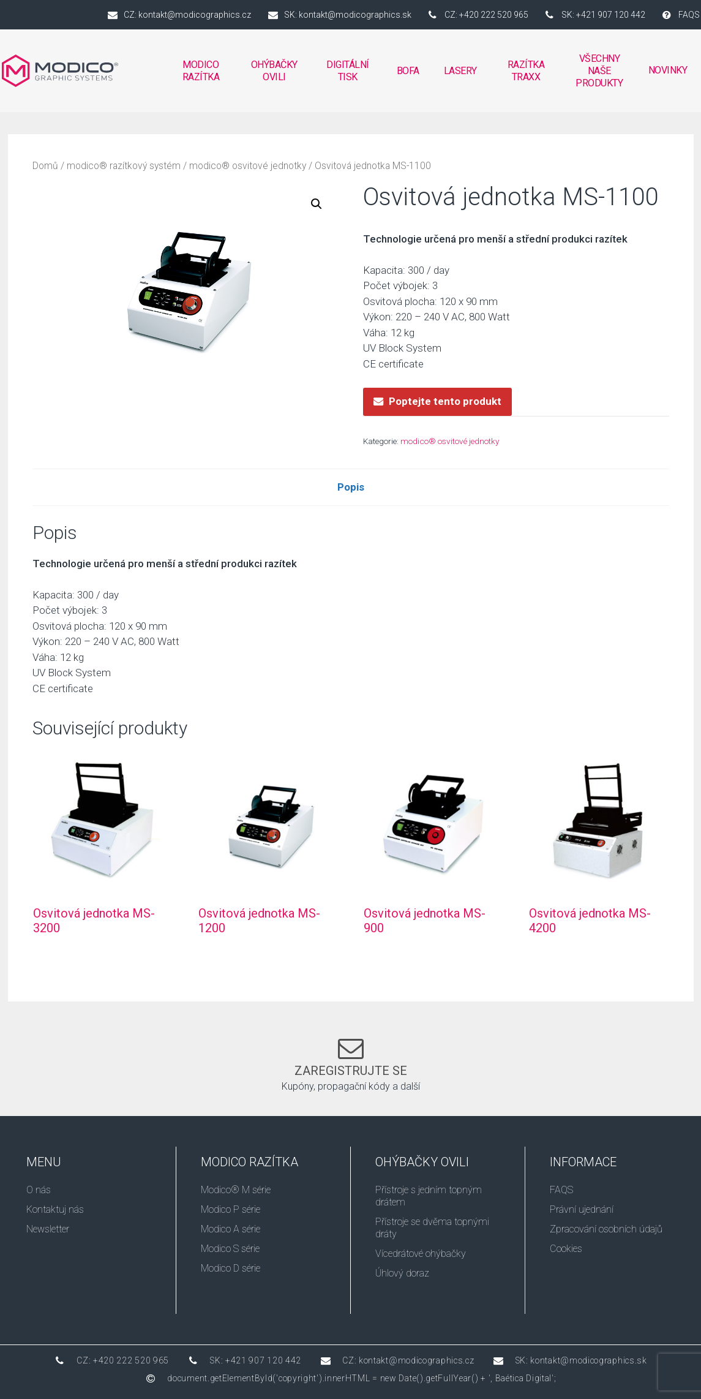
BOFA (408, 74)
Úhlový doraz (402, 1273)
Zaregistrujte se (350, 1070)
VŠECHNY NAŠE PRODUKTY (599, 71)
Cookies (566, 1248)
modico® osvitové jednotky (247, 166)
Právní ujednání (581, 1209)
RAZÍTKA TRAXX (527, 71)
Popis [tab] (350, 487)
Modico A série (230, 1229)
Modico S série (230, 1248)
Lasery (460, 71)
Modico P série (230, 1209)
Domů (45, 166)
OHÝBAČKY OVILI (275, 74)
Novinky (668, 70)
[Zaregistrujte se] (351, 1048)
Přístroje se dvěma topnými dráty (432, 1228)
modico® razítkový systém (124, 166)
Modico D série (230, 1268)
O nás (38, 1190)
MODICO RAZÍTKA (200, 74)
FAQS (561, 1190)
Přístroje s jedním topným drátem (428, 1196)
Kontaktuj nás (55, 1209)
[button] (317, 204)
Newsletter (47, 1229)
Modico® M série (236, 1190)
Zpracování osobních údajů (606, 1229)
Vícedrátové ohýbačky (420, 1253)
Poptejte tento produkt (445, 401)
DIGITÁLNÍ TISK (347, 74)
